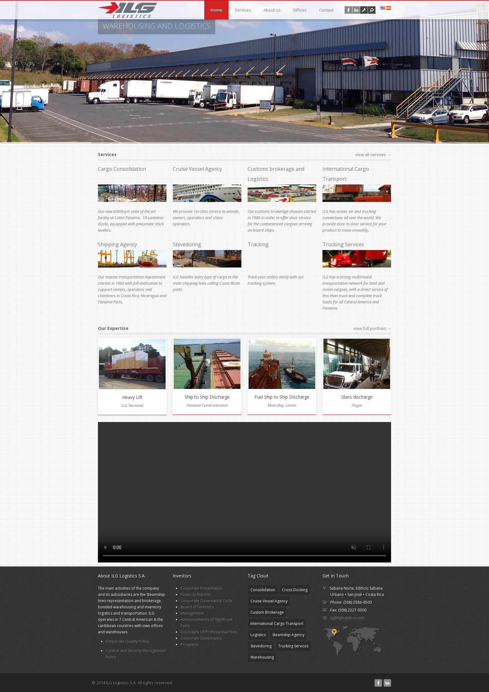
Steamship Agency (288, 634)
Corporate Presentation (202, 588)
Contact (326, 10)
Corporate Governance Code (206, 600)
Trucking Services (343, 244)
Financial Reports (196, 594)
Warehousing (262, 657)
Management (192, 613)
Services (243, 10)
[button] (371, 10)
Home (216, 10)
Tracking (258, 244)
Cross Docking (294, 589)
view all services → (373, 154)
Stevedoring (187, 244)
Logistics (258, 634)
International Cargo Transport (276, 623)
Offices (300, 10)
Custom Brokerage (267, 612)
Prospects (189, 644)
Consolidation (262, 589)
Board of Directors (197, 607)
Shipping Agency (117, 244)
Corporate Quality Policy (127, 641)
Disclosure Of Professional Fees (209, 632)
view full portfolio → (372, 328)
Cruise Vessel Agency (197, 168)
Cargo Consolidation (122, 168)
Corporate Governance (201, 638)
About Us (272, 10)
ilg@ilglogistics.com (347, 618)
